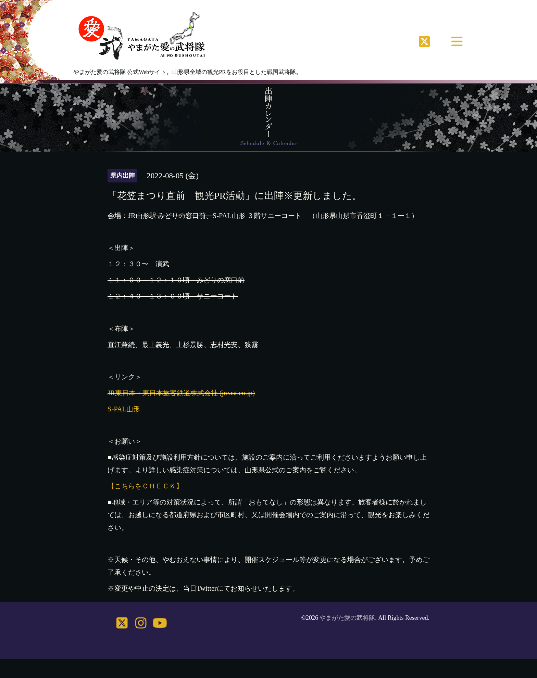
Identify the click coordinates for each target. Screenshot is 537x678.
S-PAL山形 (124, 409)
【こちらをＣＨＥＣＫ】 (145, 486)
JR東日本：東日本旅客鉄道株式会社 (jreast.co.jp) (181, 393)
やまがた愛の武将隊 (347, 617)
